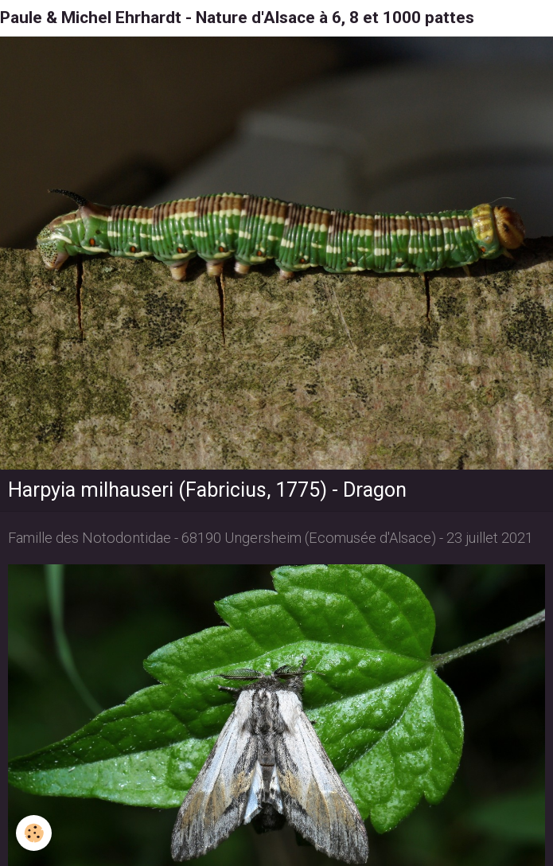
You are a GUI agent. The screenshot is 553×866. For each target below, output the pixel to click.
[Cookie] (34, 833)
